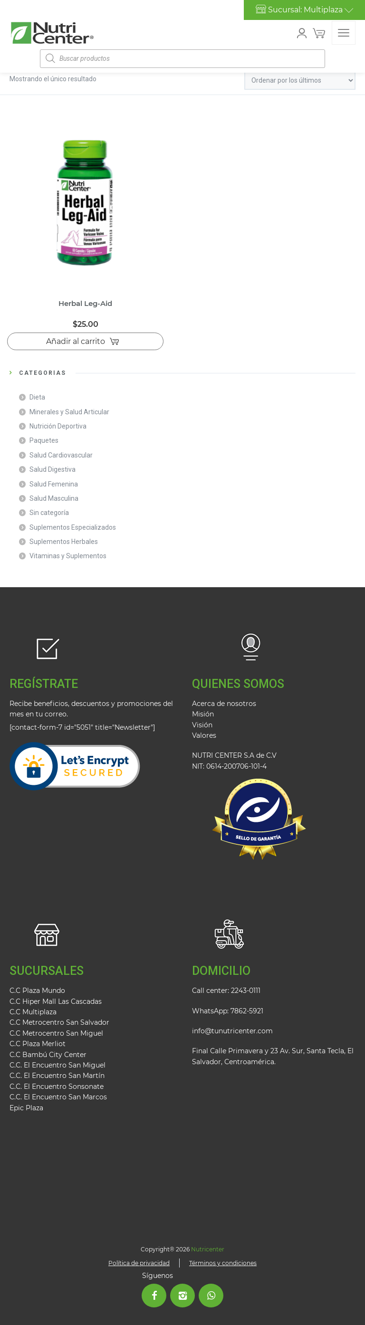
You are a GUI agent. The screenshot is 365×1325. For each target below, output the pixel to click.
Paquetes (43, 440)
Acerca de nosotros (224, 703)
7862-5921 (247, 1011)
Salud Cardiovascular (61, 455)
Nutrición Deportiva (57, 426)
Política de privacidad (139, 1263)
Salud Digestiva (52, 469)
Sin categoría (49, 512)
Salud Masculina (53, 498)
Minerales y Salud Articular (69, 412)
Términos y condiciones (223, 1263)
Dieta (37, 397)
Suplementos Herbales (63, 541)
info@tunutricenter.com (232, 1031)
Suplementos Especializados (72, 527)
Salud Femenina (53, 484)
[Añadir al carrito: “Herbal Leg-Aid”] (85, 342)
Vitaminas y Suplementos (67, 556)
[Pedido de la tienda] (299, 80)
